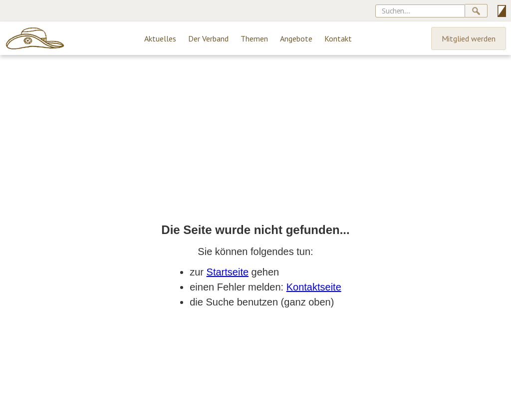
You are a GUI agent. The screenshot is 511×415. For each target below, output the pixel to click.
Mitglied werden (469, 39)
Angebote (296, 39)
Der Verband (208, 39)
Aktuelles (160, 39)
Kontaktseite (313, 287)
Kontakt (338, 39)
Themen (254, 39)
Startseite (228, 272)
